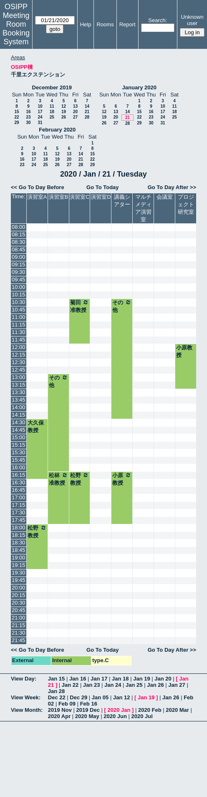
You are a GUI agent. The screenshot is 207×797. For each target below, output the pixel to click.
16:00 (18, 467)
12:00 (18, 347)
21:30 (18, 633)
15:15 (18, 445)
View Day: (23, 679)
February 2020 (57, 130)
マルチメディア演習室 (143, 208)
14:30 (18, 422)
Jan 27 (176, 685)
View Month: (27, 710)
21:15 (18, 625)
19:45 (18, 580)
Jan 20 (162, 679)
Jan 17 (99, 679)
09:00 (18, 257)
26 (63, 117)
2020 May (87, 716)
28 (87, 117)
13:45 (18, 400)
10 (40, 106)
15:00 (18, 437)
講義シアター (122, 200)
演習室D (101, 197)
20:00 (18, 587)
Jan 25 (134, 685)
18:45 (18, 550)
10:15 (18, 294)
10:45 (18, 309)
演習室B (58, 197)
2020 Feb (150, 710)
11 (52, 106)
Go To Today (102, 187)
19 (63, 111)
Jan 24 (112, 685)
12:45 (18, 370)
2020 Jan (118, 710)
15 (16, 111)
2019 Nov (60, 710)
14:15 (18, 415)
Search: (157, 20)
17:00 (18, 497)
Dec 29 (78, 697)
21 (87, 111)
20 (75, 111)
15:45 (18, 460)
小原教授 (184, 351)
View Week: (25, 697)
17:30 (18, 512)
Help (85, 24)
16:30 (18, 482)
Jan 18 (120, 679)
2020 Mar (177, 710)
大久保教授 (36, 426)
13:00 (18, 377)
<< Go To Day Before (37, 187)
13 (75, 106)
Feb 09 (67, 704)
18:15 (18, 535)
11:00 (18, 317)
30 (28, 122)
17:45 (18, 520)
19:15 (18, 565)
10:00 (18, 287)
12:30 (18, 362)
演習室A (37, 197)
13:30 (18, 392)
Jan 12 (121, 697)
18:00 (18, 527)
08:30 (18, 242)
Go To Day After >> (172, 187)
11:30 (18, 332)
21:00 (18, 618)
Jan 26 (155, 685)
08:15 (18, 234)
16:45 (18, 490)
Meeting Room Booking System (16, 28)
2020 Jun (115, 716)
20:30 (18, 603)
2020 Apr (59, 716)
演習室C (79, 197)
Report (127, 24)
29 (16, 122)
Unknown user (192, 20)
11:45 (18, 340)
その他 (121, 306)
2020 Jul (142, 716)
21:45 (18, 640)
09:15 (18, 264)
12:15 (18, 355)
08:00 (18, 227)
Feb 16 (88, 704)
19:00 (18, 557)
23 (28, 117)
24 (40, 117)
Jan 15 (56, 679)
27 (75, 117)
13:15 (18, 385)
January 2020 (139, 87)
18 (52, 111)
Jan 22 (70, 685)
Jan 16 (77, 679)
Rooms (105, 24)
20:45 (18, 610)
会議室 (165, 197)
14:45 (18, 430)
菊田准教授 (79, 306)
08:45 (18, 249)
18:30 (18, 542)
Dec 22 (57, 697)
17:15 (18, 505)
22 (16, 117)
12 (63, 106)
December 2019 (52, 87)
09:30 (18, 272)
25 (52, 117)
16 (28, 111)
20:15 (18, 595)
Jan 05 (100, 697)
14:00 (18, 407)
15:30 (18, 452)
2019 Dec (88, 710)
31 (40, 122)
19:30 (18, 572)
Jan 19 (141, 679)
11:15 (18, 324)
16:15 (18, 475)
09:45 (18, 279)
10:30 (18, 302)
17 (40, 111)
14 (87, 106)
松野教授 (79, 479)
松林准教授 (58, 479)
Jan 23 (91, 685)
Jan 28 (56, 691)
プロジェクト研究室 (186, 204)
